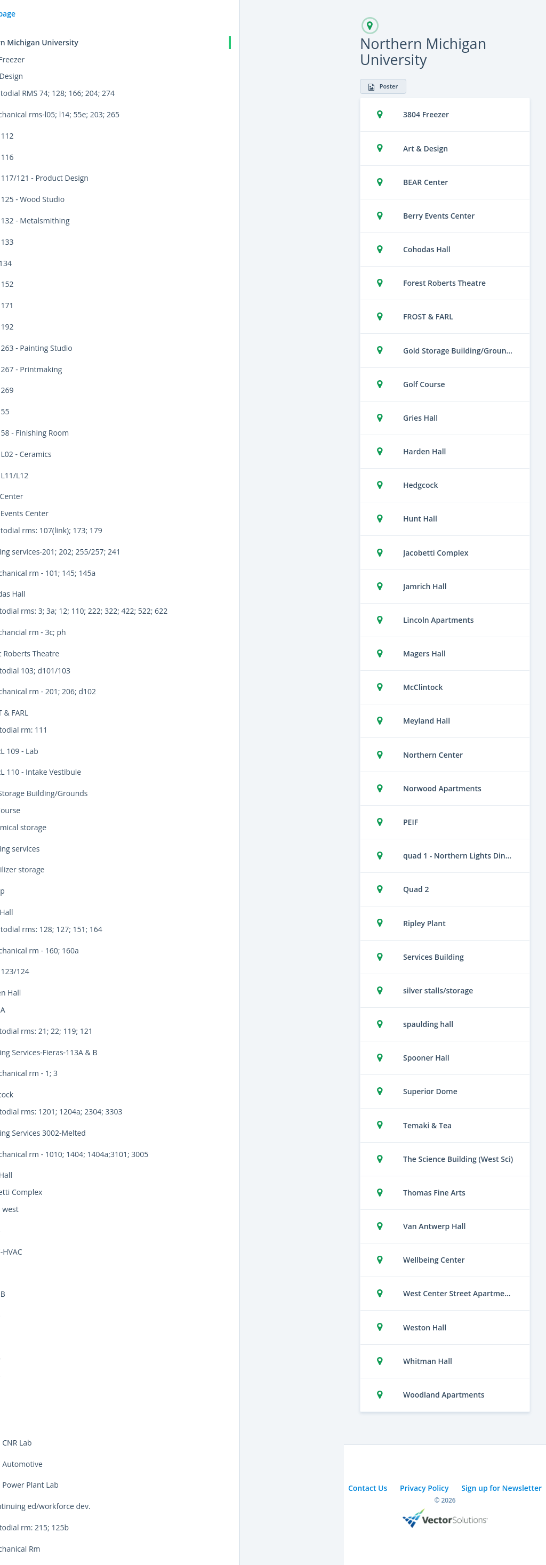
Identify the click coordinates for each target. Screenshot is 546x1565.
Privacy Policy (424, 1488)
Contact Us (367, 1488)
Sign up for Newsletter (501, 1488)
